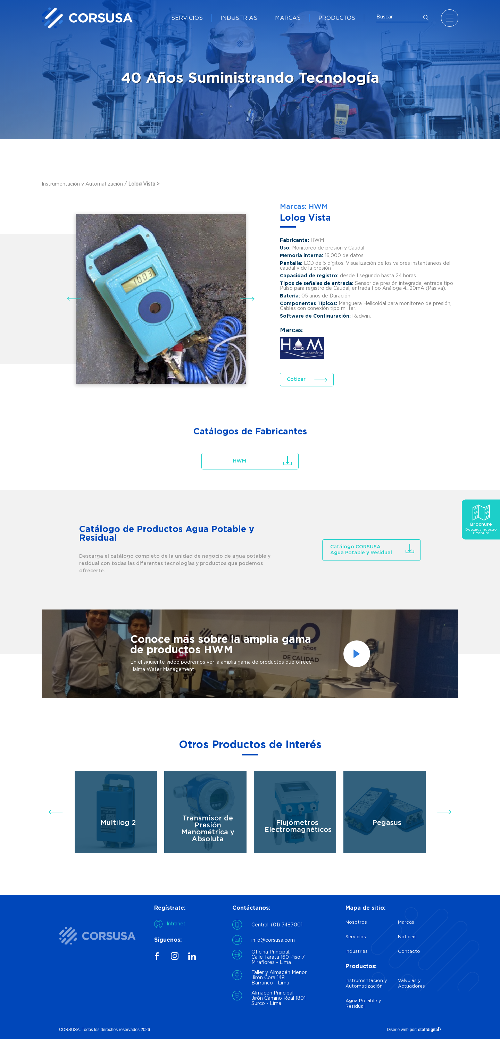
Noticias (407, 937)
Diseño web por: (414, 1029)
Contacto (409, 951)
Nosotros (356, 922)
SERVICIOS (187, 18)
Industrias (356, 951)
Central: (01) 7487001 (276, 925)
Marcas (406, 922)
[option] (250, 654)
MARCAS (288, 18)
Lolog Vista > (143, 184)
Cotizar (296, 379)
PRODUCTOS (336, 18)
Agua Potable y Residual (363, 1004)
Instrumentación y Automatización (366, 984)
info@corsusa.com (273, 940)
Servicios (355, 937)
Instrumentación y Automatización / (85, 184)
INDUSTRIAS (238, 18)
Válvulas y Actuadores (411, 984)
